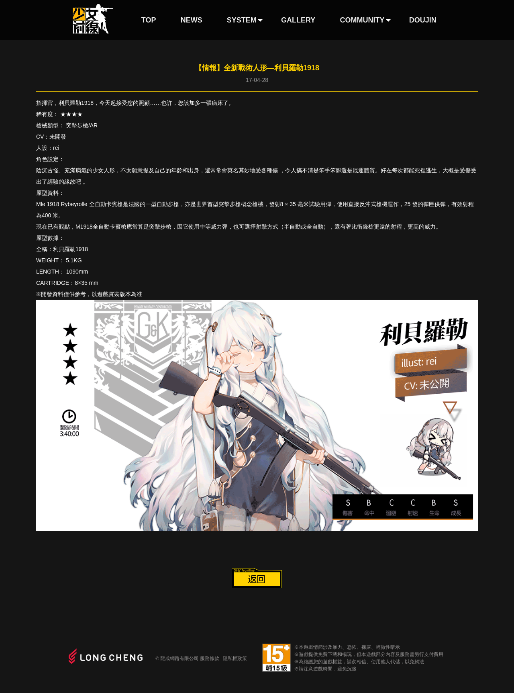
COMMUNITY (362, 20)
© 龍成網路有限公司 (177, 658)
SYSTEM (242, 20)
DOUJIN (422, 20)
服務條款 (209, 658)
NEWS (191, 20)
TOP (148, 20)
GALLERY (298, 20)
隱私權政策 (235, 658)
